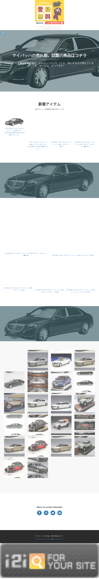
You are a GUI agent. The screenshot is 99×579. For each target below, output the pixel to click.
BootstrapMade (58, 539)
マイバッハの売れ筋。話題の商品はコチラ (49, 55)
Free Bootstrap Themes (43, 539)
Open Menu (3, 33)
